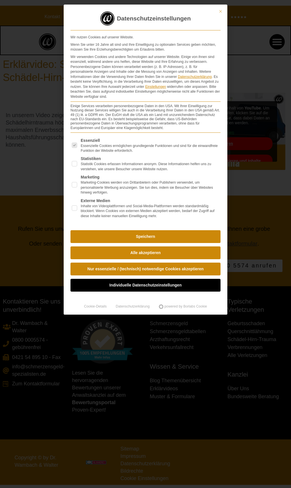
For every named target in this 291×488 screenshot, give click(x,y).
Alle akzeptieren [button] (145, 251)
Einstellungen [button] (155, 85)
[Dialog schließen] (220, 9)
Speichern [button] (145, 234)
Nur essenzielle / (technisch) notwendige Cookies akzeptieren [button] (145, 267)
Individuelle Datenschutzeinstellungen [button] (145, 283)
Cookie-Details (95, 305)
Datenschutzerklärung (195, 75)
